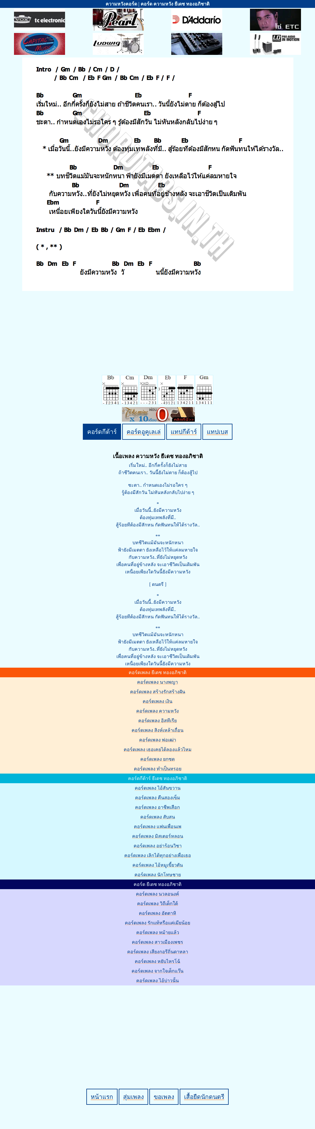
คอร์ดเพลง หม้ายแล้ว (157, 932)
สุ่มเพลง (133, 1096)
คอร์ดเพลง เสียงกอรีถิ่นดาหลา (157, 951)
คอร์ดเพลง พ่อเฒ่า (157, 739)
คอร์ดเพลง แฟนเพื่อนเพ (157, 826)
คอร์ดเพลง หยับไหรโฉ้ (157, 961)
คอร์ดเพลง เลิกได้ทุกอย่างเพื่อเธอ (157, 855)
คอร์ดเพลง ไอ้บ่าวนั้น (157, 980)
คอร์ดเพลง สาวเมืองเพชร (157, 942)
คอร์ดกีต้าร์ (102, 431)
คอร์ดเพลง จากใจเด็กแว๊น (157, 971)
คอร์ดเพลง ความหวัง (157, 711)
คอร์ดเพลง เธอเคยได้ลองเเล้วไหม (158, 749)
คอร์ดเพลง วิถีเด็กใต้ (157, 903)
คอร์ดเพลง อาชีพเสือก (157, 807)
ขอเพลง (164, 1096)
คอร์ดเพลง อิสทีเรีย (157, 720)
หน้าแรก (102, 1096)
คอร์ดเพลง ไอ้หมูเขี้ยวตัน (157, 865)
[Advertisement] (158, 1027)
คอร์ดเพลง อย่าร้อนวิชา (158, 845)
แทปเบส (217, 431)
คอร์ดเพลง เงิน (157, 701)
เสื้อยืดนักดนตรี (204, 1096)
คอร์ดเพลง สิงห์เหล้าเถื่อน (157, 730)
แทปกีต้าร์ (184, 431)
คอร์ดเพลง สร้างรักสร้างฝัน (157, 691)
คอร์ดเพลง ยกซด (157, 759)
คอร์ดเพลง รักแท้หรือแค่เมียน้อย (157, 922)
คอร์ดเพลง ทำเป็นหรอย (157, 768)
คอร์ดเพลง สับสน (157, 816)
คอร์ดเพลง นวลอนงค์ (157, 893)
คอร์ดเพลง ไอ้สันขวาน (158, 788)
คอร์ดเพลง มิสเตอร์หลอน (157, 836)
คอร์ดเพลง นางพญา (157, 682)
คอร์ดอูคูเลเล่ (144, 431)
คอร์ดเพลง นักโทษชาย (157, 874)
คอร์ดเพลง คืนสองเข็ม (157, 797)
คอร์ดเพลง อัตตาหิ (157, 913)
